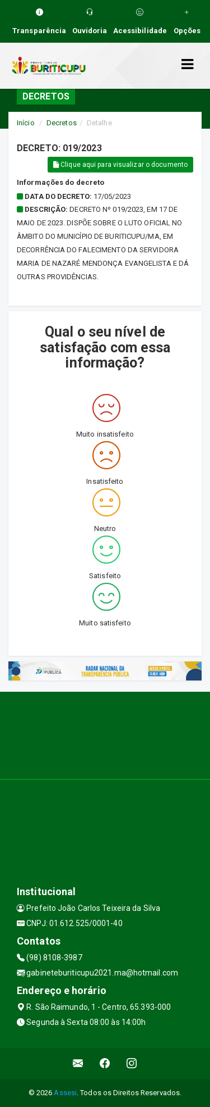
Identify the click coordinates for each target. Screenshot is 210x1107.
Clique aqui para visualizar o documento (120, 165)
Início (26, 123)
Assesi (65, 1092)
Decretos (61, 123)
